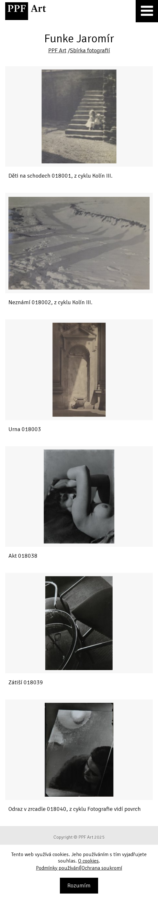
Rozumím (79, 885)
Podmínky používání (58, 868)
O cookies (88, 861)
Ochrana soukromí (102, 868)
